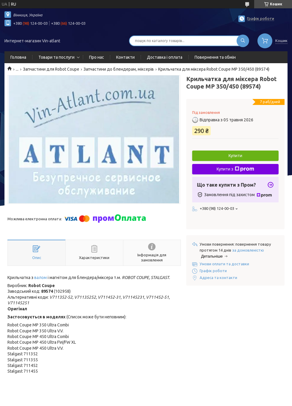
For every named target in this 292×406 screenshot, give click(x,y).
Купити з (235, 169)
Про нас (96, 57)
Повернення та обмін (215, 57)
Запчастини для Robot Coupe (51, 69)
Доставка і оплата (164, 57)
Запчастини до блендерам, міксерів (118, 69)
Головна (18, 57)
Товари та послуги (56, 57)
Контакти (125, 57)
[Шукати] (243, 41)
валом (40, 277)
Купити (235, 155)
